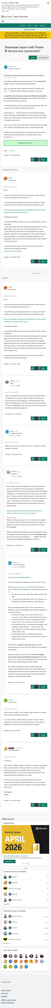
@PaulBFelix (26, 577)
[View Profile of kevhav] (10, 66)
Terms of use (4, 993)
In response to (15, 385)
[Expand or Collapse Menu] (2, 21)
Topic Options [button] (42, 57)
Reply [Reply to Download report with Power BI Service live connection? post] (43, 159)
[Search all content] (35, 29)
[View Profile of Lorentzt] (10, 700)
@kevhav (8, 760)
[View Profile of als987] (10, 178)
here (19, 101)
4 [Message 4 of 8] (9, 257)
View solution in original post (13, 251)
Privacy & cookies (5, 990)
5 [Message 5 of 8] (10, 454)
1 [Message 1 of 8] (9, 155)
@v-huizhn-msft (15, 577)
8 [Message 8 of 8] (10, 414)
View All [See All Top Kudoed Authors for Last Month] (6, 943)
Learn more (5, 11)
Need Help (12, 150)
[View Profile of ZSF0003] (12, 381)
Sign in (30, 25)
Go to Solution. (28, 143)
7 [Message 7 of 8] (13, 682)
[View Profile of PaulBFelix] (14, 471)
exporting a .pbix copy (19, 587)
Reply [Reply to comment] (43, 261)
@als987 (11, 446)
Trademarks (4, 996)
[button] (33, 57)
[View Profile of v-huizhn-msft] (18, 748)
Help (36, 25)
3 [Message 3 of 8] (9, 730)
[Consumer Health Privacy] (25, 1003)
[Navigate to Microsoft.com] (6, 17)
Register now (42, 37)
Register (23, 25)
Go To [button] (42, 25)
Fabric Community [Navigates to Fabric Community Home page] (21, 16)
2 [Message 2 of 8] (9, 800)
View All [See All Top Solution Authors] (6, 904)
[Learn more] (9, 861)
